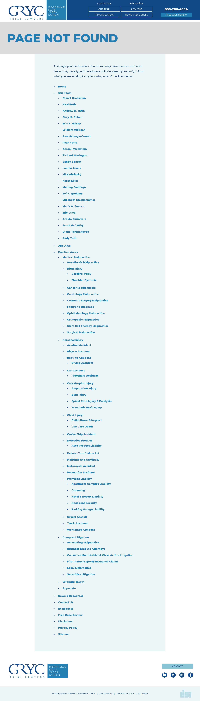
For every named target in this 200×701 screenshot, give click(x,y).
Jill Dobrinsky (72, 174)
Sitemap (64, 634)
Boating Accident (79, 357)
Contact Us (104, 3)
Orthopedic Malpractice (83, 319)
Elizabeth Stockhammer (79, 199)
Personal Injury (73, 340)
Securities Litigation (81, 574)
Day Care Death (82, 426)
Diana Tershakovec (76, 231)
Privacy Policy (68, 627)
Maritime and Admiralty (83, 459)
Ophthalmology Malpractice (86, 313)
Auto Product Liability (87, 445)
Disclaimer (65, 621)
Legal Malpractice (79, 567)
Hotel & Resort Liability (88, 496)
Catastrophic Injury (80, 383)
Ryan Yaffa (70, 142)
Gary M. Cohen (73, 117)
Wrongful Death (74, 581)
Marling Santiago (74, 187)
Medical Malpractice (76, 257)
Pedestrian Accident (81, 472)
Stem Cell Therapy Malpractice (88, 326)
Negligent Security (84, 503)
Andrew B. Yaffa (74, 110)
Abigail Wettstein (75, 149)
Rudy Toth (70, 238)
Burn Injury (79, 394)
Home (62, 86)
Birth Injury (75, 268)
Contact (177, 666)
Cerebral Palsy (81, 273)
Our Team (104, 9)
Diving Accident (83, 362)
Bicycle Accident (79, 351)
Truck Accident (78, 523)
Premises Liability (79, 478)
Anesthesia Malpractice (83, 262)
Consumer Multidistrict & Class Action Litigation (101, 555)
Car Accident (76, 370)
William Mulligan (74, 129)
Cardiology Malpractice (83, 294)
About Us (136, 9)
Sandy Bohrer (72, 161)
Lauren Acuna (72, 168)
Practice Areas (104, 15)
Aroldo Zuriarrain (75, 219)
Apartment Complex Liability (91, 483)
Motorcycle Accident (81, 466)
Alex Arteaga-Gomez (77, 136)
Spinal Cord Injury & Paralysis (92, 401)
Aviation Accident (79, 345)
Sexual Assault (77, 517)
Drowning (78, 490)
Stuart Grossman (74, 98)
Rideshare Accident (85, 375)
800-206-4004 (176, 9)
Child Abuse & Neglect (87, 420)
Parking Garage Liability (88, 509)
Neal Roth (69, 104)
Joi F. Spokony (73, 193)
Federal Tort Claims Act (83, 453)
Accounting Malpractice (84, 542)
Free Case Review (176, 15)
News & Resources (136, 15)
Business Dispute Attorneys (86, 548)
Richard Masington (76, 155)
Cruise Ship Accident (81, 434)
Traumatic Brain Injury (87, 407)
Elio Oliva (69, 212)
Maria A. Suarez (73, 206)
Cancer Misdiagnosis (81, 287)
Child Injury (75, 415)
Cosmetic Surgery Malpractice (88, 300)
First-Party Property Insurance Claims (93, 561)
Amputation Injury (84, 388)
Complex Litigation (76, 537)
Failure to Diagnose (80, 306)
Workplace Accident (81, 529)
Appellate (69, 588)
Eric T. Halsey (72, 123)
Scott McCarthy (73, 225)
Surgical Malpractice (81, 332)
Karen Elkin (70, 180)
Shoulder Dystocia (84, 280)
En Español (136, 3)
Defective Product (80, 440)
